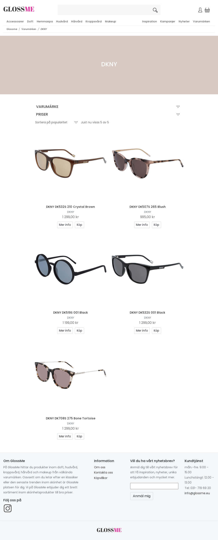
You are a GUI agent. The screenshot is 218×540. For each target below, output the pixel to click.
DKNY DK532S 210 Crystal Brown (70, 207)
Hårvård (76, 21)
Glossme (11, 29)
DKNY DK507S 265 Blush (148, 207)
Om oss (99, 467)
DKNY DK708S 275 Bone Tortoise (70, 418)
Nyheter (184, 21)
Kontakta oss (103, 472)
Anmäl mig (141, 496)
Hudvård (62, 21)
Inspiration (149, 21)
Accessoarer (15, 21)
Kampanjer (167, 21)
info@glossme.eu (197, 493)
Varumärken (201, 21)
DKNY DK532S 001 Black (147, 312)
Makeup (110, 21)
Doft (30, 21)
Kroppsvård (94, 21)
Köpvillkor (100, 478)
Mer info (65, 225)
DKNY (43, 29)
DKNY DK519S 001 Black (70, 312)
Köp (79, 225)
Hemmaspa (45, 21)
